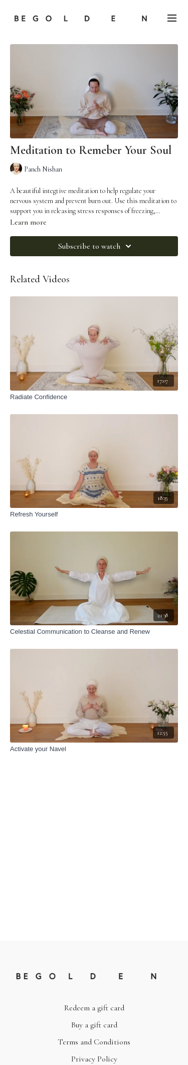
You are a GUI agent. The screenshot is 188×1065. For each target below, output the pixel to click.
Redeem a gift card (94, 1008)
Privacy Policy (94, 1059)
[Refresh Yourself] (94, 514)
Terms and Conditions (94, 1042)
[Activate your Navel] (94, 749)
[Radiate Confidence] (94, 397)
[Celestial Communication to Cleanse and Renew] (94, 632)
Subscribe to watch (96, 246)
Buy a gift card (94, 1025)
